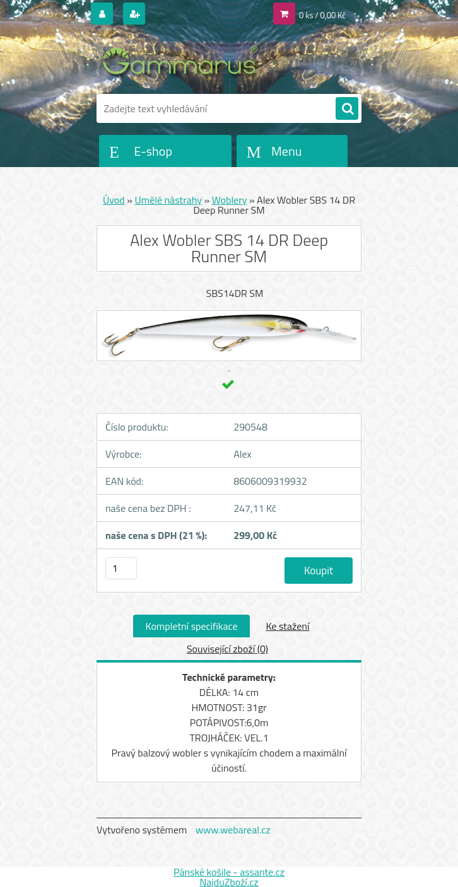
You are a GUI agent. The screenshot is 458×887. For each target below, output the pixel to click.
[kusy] (121, 568)
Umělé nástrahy (168, 199)
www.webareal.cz (233, 829)
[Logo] (183, 61)
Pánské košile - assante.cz (229, 871)
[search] (347, 109)
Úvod (114, 199)
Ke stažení (287, 626)
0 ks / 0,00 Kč (322, 15)
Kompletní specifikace (192, 626)
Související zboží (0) (227, 648)
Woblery (229, 199)
